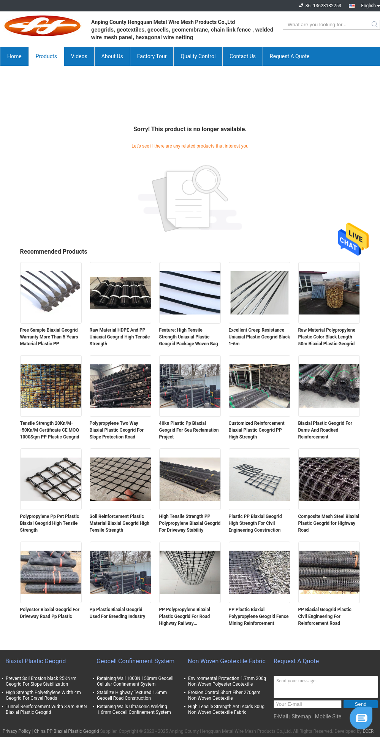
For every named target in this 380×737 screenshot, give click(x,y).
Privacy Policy (17, 731)
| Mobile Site (326, 716)
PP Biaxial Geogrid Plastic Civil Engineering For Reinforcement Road (325, 616)
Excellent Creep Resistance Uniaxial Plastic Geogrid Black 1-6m (259, 336)
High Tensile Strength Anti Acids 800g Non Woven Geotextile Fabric (226, 709)
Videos (79, 56)
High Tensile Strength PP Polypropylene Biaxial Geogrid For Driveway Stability (190, 523)
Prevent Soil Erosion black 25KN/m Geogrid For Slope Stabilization (41, 681)
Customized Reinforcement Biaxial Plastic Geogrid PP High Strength (257, 430)
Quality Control (197, 56)
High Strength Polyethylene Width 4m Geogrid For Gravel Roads (43, 695)
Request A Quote (289, 56)
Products (46, 56)
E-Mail (281, 716)
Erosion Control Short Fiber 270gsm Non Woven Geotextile (224, 695)
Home (14, 56)
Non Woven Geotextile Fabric (227, 661)
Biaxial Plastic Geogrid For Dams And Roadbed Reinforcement (325, 430)
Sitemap (301, 716)
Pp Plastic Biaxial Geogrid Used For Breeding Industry (118, 613)
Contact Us (243, 56)
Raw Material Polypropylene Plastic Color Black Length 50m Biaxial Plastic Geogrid (327, 336)
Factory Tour (152, 56)
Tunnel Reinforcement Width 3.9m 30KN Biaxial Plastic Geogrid (46, 709)
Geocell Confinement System (135, 661)
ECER (368, 731)
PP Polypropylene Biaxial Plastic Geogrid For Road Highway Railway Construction (185, 617)
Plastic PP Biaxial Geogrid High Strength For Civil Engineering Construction (255, 523)
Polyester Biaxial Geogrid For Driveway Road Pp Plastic (49, 613)
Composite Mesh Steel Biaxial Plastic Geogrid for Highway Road (328, 523)
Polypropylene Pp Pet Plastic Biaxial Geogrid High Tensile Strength (49, 523)
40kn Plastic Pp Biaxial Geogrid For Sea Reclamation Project (189, 430)
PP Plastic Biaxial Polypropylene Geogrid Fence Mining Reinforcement (259, 616)
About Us (112, 56)
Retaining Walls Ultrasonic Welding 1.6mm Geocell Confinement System (134, 709)
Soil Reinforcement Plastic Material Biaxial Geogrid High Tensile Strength (120, 523)
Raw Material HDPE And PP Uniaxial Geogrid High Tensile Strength (120, 336)
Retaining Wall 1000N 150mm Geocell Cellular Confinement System (135, 681)
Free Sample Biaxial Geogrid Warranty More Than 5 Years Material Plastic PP (49, 336)
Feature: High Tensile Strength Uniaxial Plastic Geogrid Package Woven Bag (188, 336)
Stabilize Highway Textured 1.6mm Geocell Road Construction (132, 695)
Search (375, 25)
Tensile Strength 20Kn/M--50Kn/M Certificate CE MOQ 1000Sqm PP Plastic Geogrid (49, 430)
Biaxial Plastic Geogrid (35, 661)
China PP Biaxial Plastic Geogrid (66, 731)
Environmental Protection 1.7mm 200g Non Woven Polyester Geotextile (227, 681)
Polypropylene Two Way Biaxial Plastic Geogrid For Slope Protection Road (117, 430)
